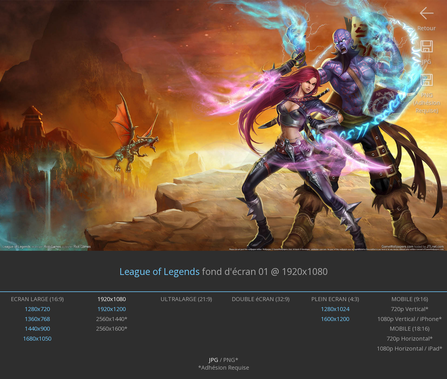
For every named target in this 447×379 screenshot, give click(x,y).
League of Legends (159, 271)
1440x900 (37, 328)
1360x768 (37, 319)
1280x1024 (335, 309)
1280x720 (37, 309)
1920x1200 (111, 309)
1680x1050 (37, 338)
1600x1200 (335, 319)
